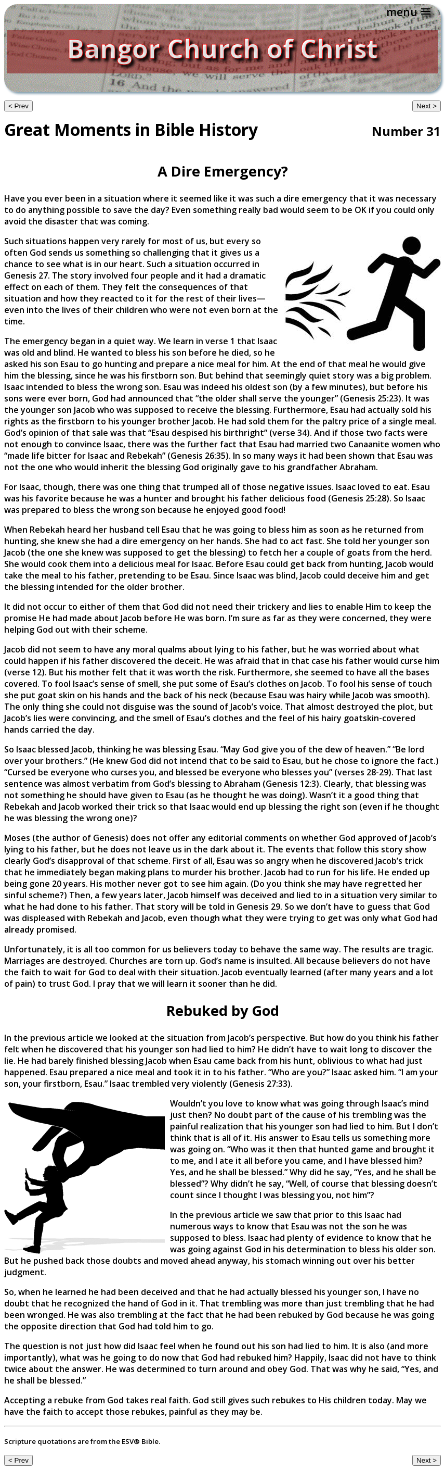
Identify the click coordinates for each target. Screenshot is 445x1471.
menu (401, 12)
